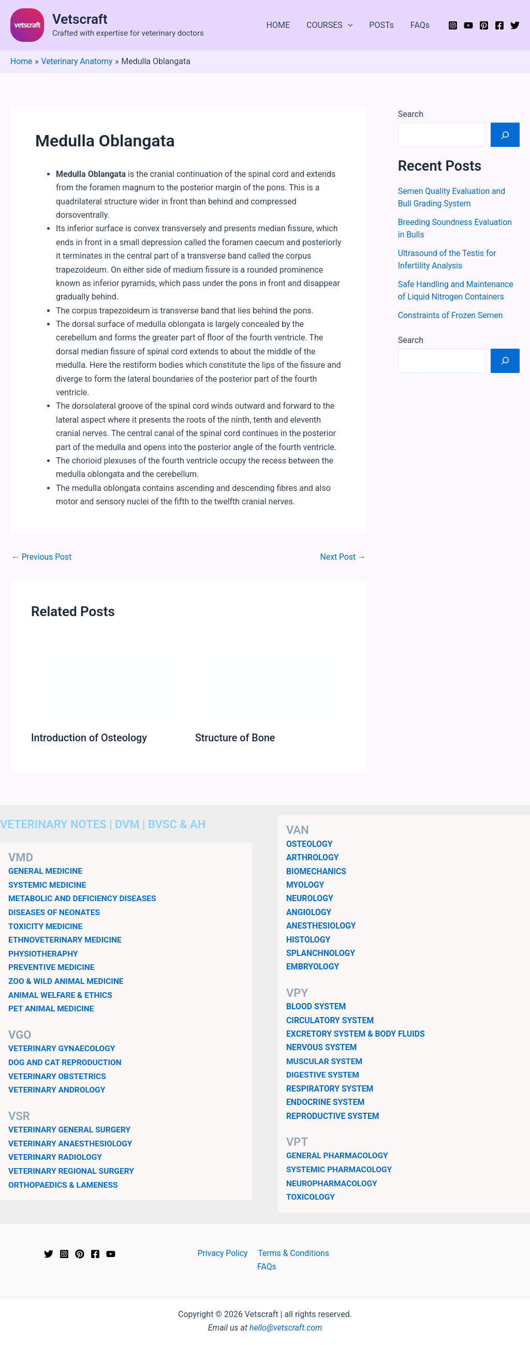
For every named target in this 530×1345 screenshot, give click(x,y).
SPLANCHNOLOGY (321, 953)
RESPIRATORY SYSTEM (330, 1088)
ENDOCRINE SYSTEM (326, 1102)
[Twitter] (515, 25)
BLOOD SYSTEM (316, 1006)
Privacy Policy (211, 1252)
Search (410, 114)
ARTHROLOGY (313, 857)
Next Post (342, 557)
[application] (348, 25)
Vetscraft (80, 19)
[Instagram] (453, 25)
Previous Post (41, 557)
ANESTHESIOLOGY (321, 925)
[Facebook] (499, 25)
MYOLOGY (305, 884)
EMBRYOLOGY (313, 967)
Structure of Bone (235, 737)
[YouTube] (468, 25)
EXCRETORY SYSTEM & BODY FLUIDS (356, 1033)
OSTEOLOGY (309, 843)
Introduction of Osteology (90, 737)
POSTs (381, 25)
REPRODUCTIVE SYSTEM (333, 1115)
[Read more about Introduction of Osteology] (106, 681)
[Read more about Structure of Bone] (270, 681)
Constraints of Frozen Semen (451, 315)
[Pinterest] (484, 25)
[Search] (505, 134)
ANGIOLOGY (309, 912)
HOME (278, 25)
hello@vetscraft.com (286, 1314)
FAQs (420, 25)
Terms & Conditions (281, 1252)
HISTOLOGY (308, 939)
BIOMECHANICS (316, 871)
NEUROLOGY (310, 898)
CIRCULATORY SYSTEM (330, 1020)
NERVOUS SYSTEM (322, 1047)
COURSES (329, 25)
